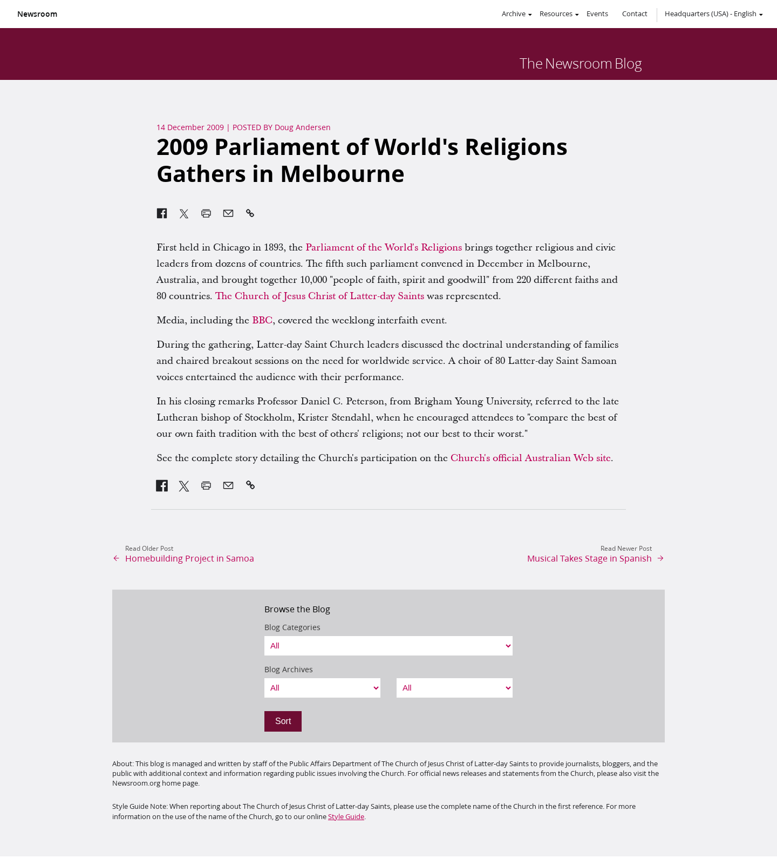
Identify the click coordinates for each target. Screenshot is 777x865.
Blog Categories (292, 627)
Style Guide (346, 816)
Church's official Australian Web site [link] (531, 458)
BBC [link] (262, 320)
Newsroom (37, 14)
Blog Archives (288, 669)
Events (597, 13)
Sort (283, 721)
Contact (635, 13)
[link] (162, 485)
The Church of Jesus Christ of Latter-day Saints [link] (319, 296)
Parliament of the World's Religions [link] (383, 247)
